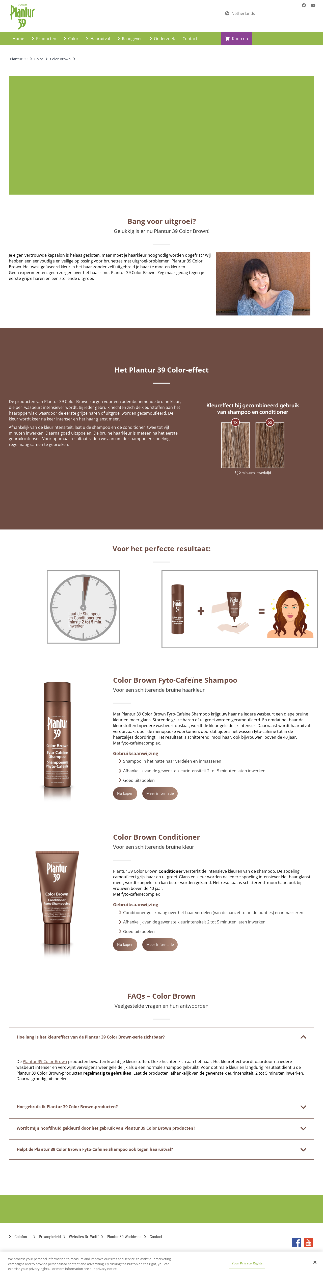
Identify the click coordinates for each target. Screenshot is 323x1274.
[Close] (314, 1262)
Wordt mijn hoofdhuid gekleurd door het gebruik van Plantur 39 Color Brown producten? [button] (158, 1124)
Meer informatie (193, 789)
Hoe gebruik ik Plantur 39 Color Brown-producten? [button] (158, 1102)
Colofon (18, 1232)
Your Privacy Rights (247, 1263)
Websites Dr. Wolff (81, 1232)
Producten (44, 34)
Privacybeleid (47, 1232)
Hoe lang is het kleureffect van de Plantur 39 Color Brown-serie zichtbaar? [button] (158, 1033)
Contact (189, 34)
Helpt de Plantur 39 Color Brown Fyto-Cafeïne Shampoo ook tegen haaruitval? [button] (158, 1145)
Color (71, 34)
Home (18, 34)
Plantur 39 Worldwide (121, 1232)
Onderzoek (162, 34)
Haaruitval (98, 34)
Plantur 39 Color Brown (45, 1057)
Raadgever (130, 34)
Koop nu (236, 34)
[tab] (161, 1033)
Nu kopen (136, 789)
